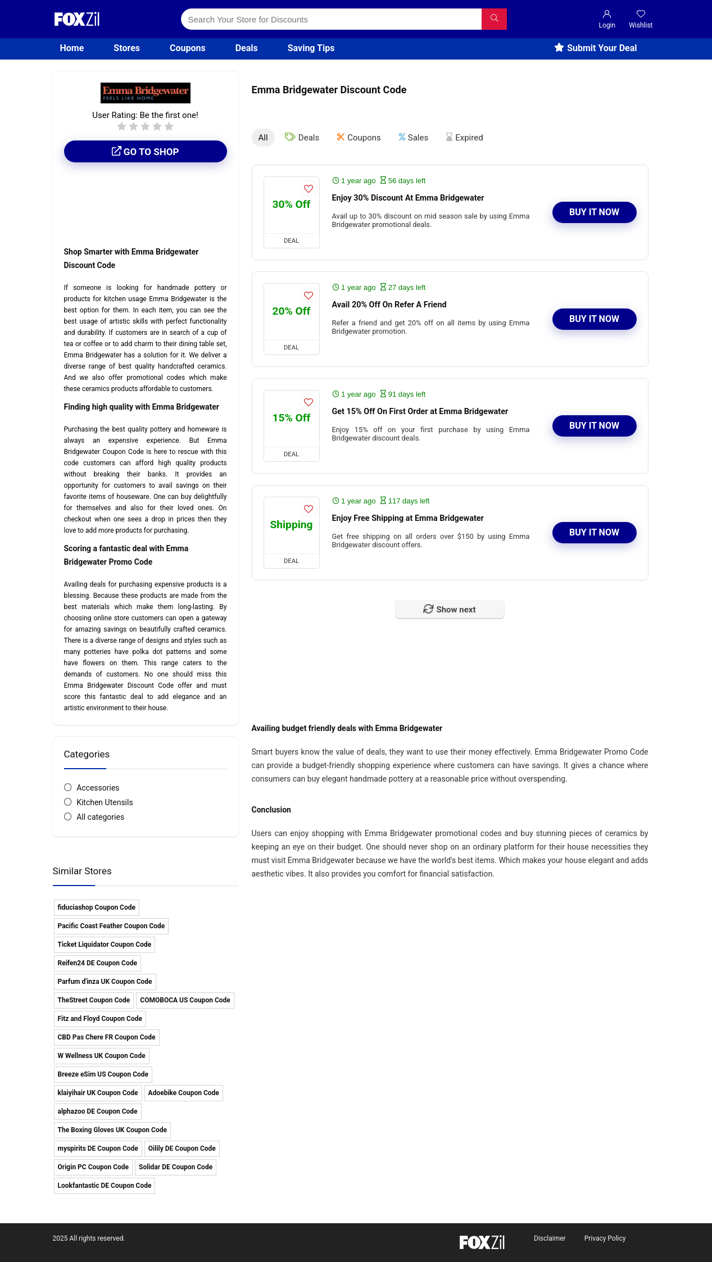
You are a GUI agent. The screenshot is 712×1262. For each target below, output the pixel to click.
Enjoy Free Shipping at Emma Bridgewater (408, 517)
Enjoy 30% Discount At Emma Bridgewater (408, 197)
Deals (246, 48)
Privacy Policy (605, 1238)
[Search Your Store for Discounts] (494, 19)
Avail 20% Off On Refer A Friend (389, 303)
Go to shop (145, 151)
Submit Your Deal (595, 48)
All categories (100, 816)
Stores (127, 48)
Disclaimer (550, 1238)
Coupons (188, 48)
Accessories (97, 787)
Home (72, 48)
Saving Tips (311, 48)
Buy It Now (594, 211)
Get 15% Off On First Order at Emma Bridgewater (420, 410)
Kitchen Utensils (104, 802)
